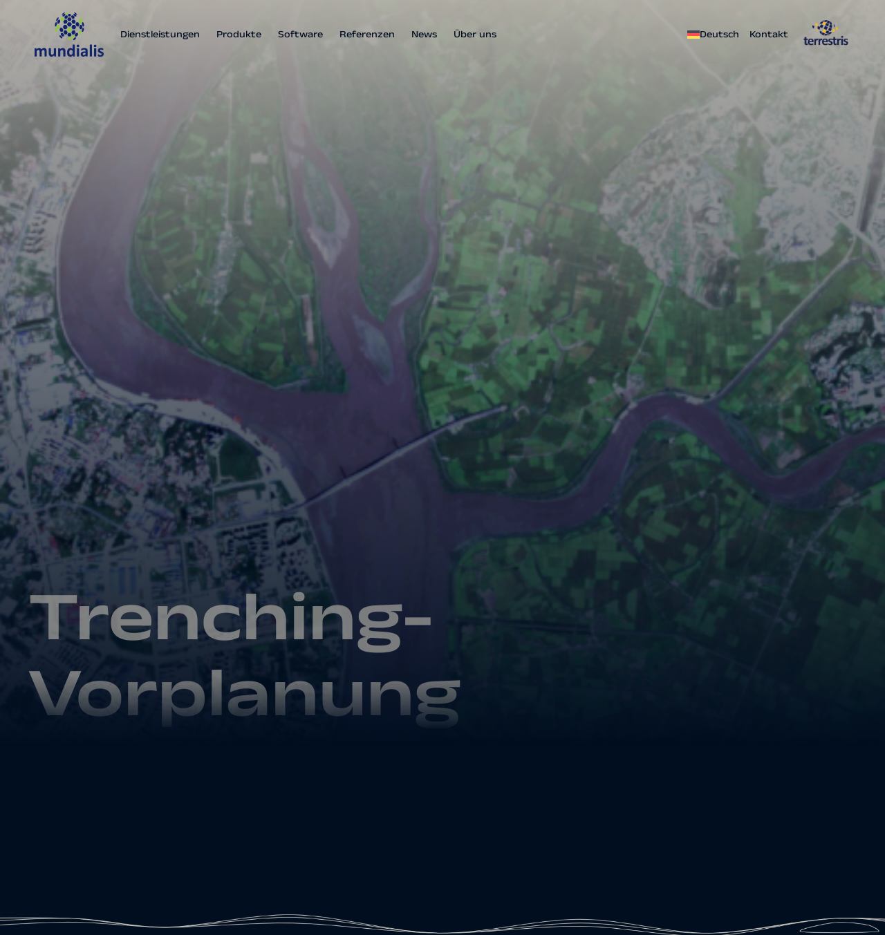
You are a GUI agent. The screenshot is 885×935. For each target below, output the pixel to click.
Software (300, 34)
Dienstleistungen (160, 34)
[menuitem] (715, 34)
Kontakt (768, 34)
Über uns (475, 34)
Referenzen (367, 34)
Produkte (238, 34)
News (424, 34)
